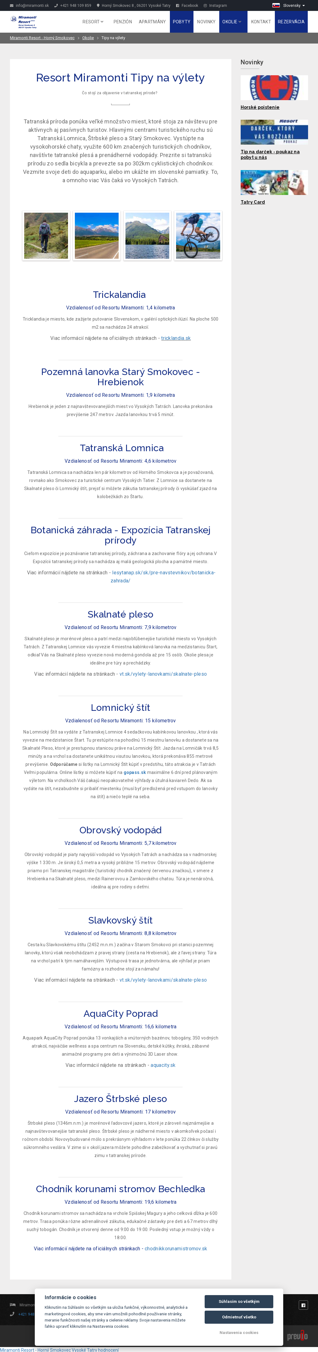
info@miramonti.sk (29, 5)
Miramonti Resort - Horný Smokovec (42, 37)
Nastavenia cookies (239, 1332)
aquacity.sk (163, 1065)
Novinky (206, 21)
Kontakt (261, 21)
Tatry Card (253, 202)
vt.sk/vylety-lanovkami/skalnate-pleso (163, 674)
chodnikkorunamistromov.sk (176, 1249)
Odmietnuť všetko (239, 1317)
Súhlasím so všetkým (239, 1301)
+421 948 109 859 (72, 5)
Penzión (123, 21)
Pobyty (182, 21)
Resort (93, 21)
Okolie (231, 21)
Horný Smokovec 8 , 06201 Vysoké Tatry (133, 5)
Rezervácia (291, 21)
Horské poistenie (260, 107)
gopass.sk (135, 772)
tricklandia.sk (176, 338)
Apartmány (152, 21)
